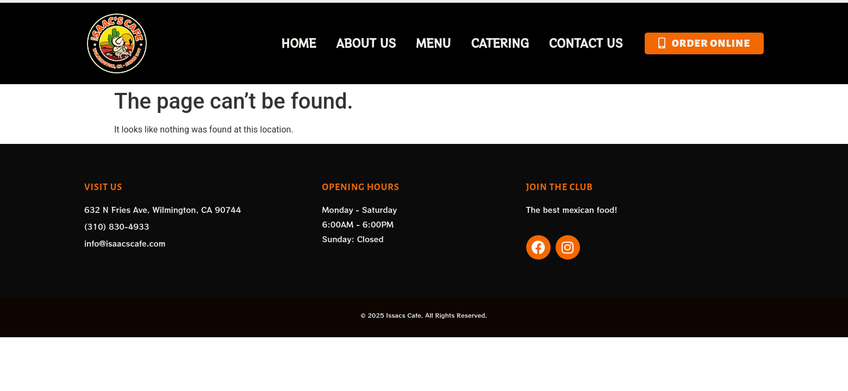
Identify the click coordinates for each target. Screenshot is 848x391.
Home (298, 43)
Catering (499, 43)
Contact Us (586, 43)
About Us (366, 43)
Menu (433, 43)
